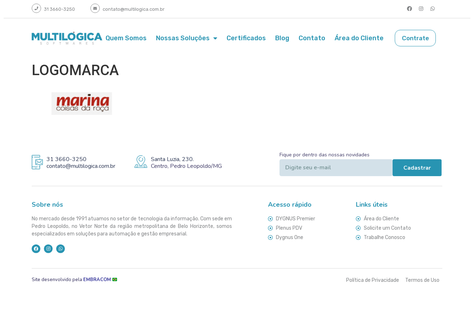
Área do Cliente (359, 38)
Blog (282, 38)
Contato (312, 38)
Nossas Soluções (186, 37)
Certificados (246, 38)
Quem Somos (126, 38)
